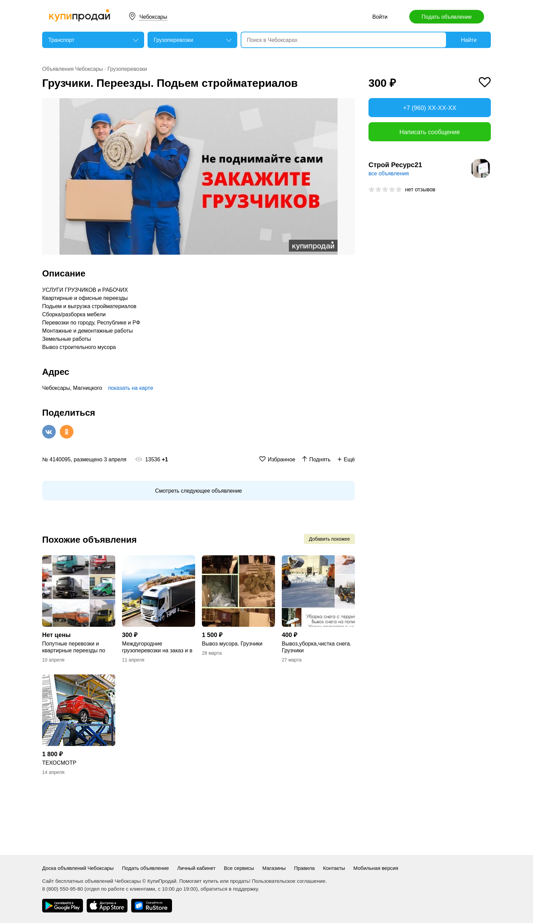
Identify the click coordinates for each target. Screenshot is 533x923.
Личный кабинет (196, 868)
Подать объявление (446, 17)
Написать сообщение (429, 132)
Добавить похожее (329, 539)
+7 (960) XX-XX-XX (430, 108)
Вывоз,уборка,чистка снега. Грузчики (316, 647)
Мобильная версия (376, 868)
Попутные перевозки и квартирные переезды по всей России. (73, 647)
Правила (304, 868)
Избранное (281, 459)
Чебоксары (153, 17)
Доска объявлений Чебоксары (78, 868)
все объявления (388, 173)
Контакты (334, 868)
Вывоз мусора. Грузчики (232, 644)
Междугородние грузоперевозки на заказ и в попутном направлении (157, 647)
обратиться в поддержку (229, 889)
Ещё (349, 459)
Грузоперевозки (127, 69)
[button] (348, 104)
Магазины (274, 868)
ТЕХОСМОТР (59, 763)
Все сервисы (239, 868)
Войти (380, 17)
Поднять (320, 459)
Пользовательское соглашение (288, 881)
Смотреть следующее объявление (198, 491)
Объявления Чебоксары (72, 69)
